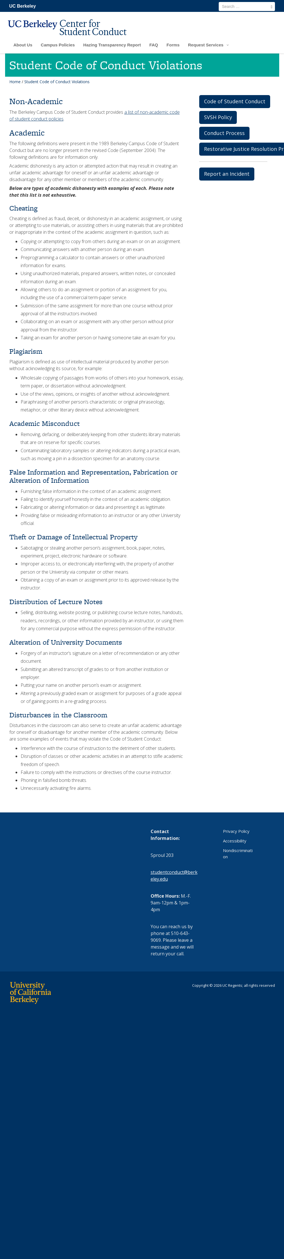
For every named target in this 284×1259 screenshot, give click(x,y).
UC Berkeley (22, 6)
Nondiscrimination (238, 853)
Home (15, 81)
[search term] (247, 6)
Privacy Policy (236, 831)
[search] (271, 7)
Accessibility (234, 841)
